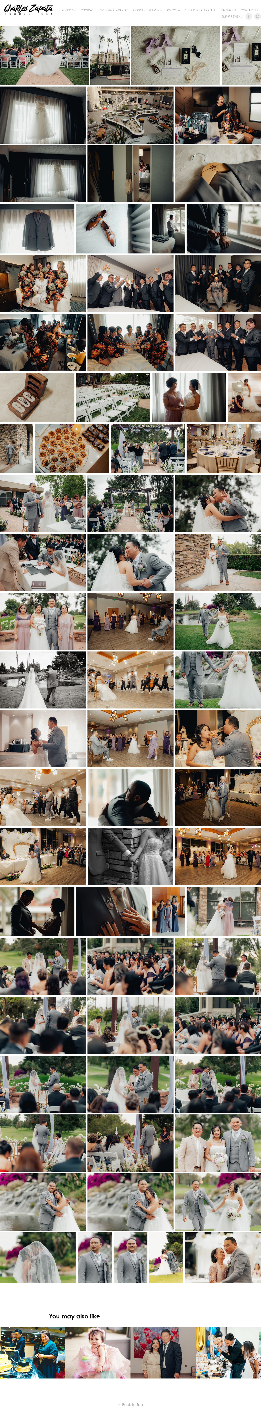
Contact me (250, 10)
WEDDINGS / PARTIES (114, 10)
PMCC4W (173, 10)
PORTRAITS (88, 10)
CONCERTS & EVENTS (147, 10)
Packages (228, 10)
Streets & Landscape (200, 10)
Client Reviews (232, 16)
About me (69, 10)
